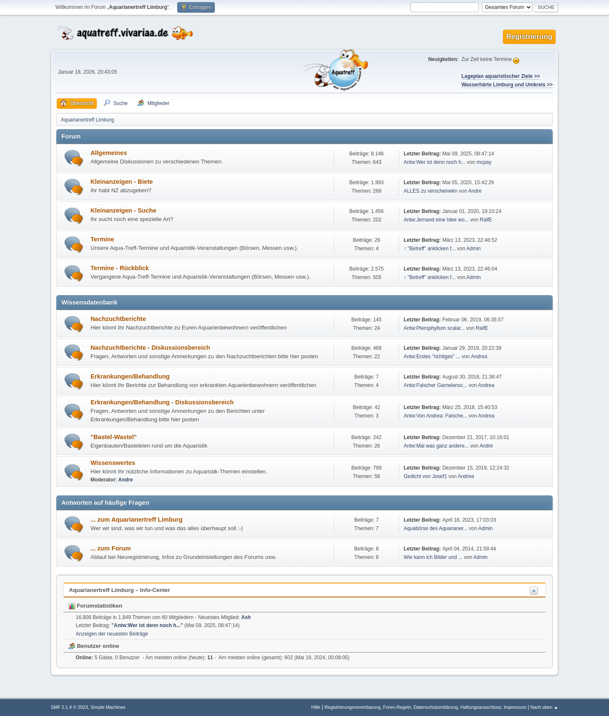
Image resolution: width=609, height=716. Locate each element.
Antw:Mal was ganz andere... (436, 446)
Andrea (479, 356)
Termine (102, 239)
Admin (473, 249)
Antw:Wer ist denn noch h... (434, 162)
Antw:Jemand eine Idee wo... (436, 220)
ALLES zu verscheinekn (430, 191)
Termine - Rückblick (120, 268)
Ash (246, 617)
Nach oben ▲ (544, 707)
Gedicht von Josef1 (425, 476)
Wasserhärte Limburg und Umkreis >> (507, 85)
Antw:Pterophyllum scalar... (434, 328)
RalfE (486, 220)
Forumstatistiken (95, 606)
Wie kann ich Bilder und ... (432, 557)
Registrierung (529, 37)
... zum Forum (111, 548)
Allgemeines (109, 152)
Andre (475, 191)
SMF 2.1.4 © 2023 (69, 707)
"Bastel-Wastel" (114, 437)
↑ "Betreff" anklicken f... (429, 249)
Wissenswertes (113, 462)
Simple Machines (108, 707)
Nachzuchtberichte (118, 318)
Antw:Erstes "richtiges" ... (431, 356)
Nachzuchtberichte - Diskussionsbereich (150, 347)
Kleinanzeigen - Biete (122, 181)
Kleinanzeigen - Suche (123, 210)
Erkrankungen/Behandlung (130, 376)
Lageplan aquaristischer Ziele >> (500, 76)
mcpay (484, 162)
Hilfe (316, 707)
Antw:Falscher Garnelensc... (435, 385)
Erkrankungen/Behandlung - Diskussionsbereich (162, 402)
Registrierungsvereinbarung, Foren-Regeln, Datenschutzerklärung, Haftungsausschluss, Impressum (425, 707)
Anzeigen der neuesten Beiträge (112, 634)
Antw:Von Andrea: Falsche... (435, 416)
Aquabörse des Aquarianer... (435, 528)
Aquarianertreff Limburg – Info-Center (119, 590)
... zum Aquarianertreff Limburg (137, 519)
